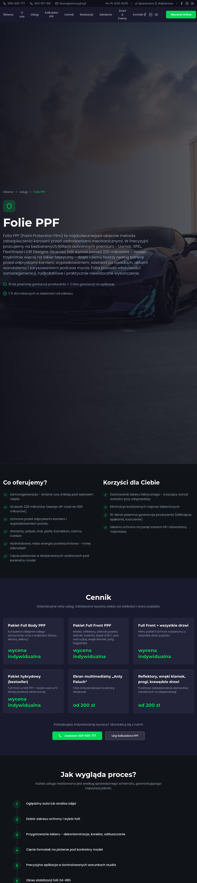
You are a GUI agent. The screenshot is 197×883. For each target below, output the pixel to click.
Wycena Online (181, 14)
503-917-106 (40, 3)
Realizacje (86, 14)
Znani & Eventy (122, 14)
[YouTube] (192, 3)
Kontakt (138, 14)
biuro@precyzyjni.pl (70, 3)
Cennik (69, 14)
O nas (21, 14)
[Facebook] (181, 3)
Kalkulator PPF (51, 14)
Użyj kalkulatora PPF (125, 736)
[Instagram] (187, 3)
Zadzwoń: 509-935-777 (77, 736)
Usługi (35, 14)
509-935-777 (14, 3)
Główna (8, 14)
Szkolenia (105, 14)
